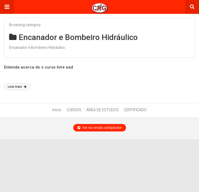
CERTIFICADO (135, 110)
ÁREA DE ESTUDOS (102, 110)
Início (57, 110)
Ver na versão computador (100, 128)
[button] (7, 7)
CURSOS (74, 110)
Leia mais (17, 87)
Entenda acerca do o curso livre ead (38, 67)
